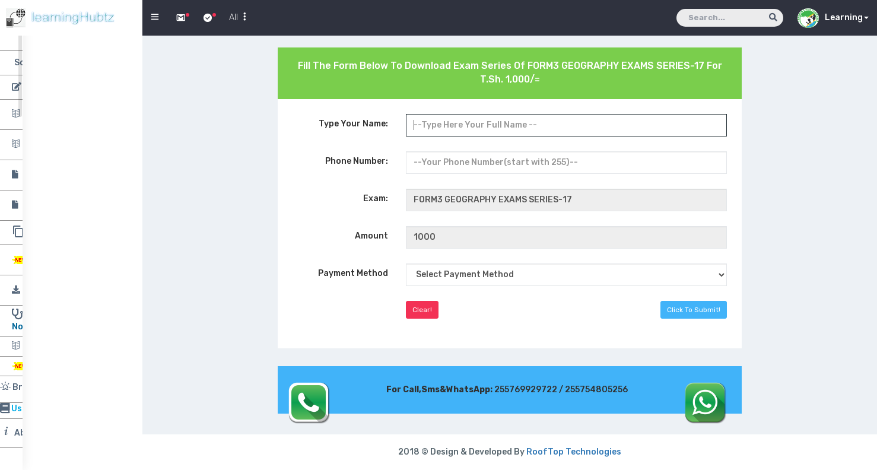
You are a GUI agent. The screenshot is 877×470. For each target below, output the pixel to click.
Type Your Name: (353, 124)
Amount (371, 236)
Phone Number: (356, 161)
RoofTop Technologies (573, 452)
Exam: (375, 198)
